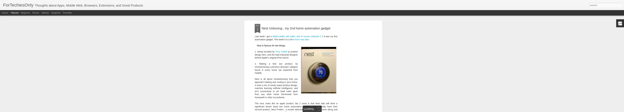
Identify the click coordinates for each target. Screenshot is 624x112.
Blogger (336, 110)
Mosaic (35, 13)
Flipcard (15, 13)
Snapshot (55, 13)
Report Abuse (345, 110)
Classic (5, 13)
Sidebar (45, 13)
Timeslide (67, 13)
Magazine (25, 13)
